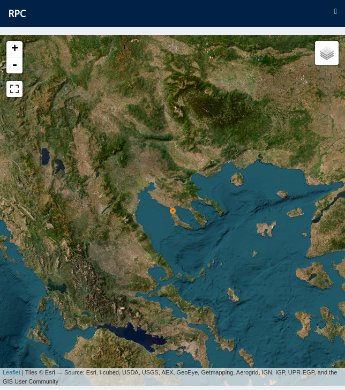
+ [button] (14, 49)
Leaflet (11, 368)
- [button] (14, 65)
